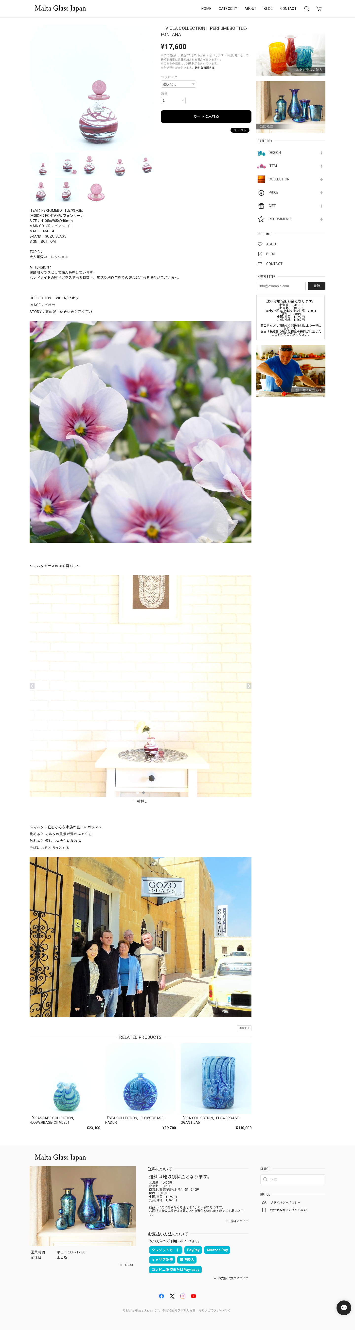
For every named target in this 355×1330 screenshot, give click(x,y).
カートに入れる (206, 116)
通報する (244, 1028)
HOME (206, 9)
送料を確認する (204, 67)
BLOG (268, 9)
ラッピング (169, 77)
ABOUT (251, 9)
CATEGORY (228, 9)
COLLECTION (279, 179)
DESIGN (275, 153)
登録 (317, 286)
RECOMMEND (280, 219)
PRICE (274, 192)
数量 (164, 94)
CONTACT (288, 9)
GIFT (272, 206)
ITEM (273, 166)
